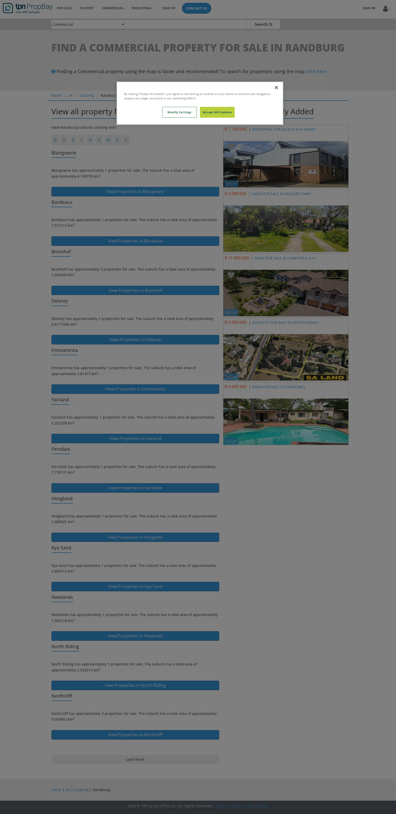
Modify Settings (179, 112)
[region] (200, 103)
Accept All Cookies (217, 112)
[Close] (276, 87)
